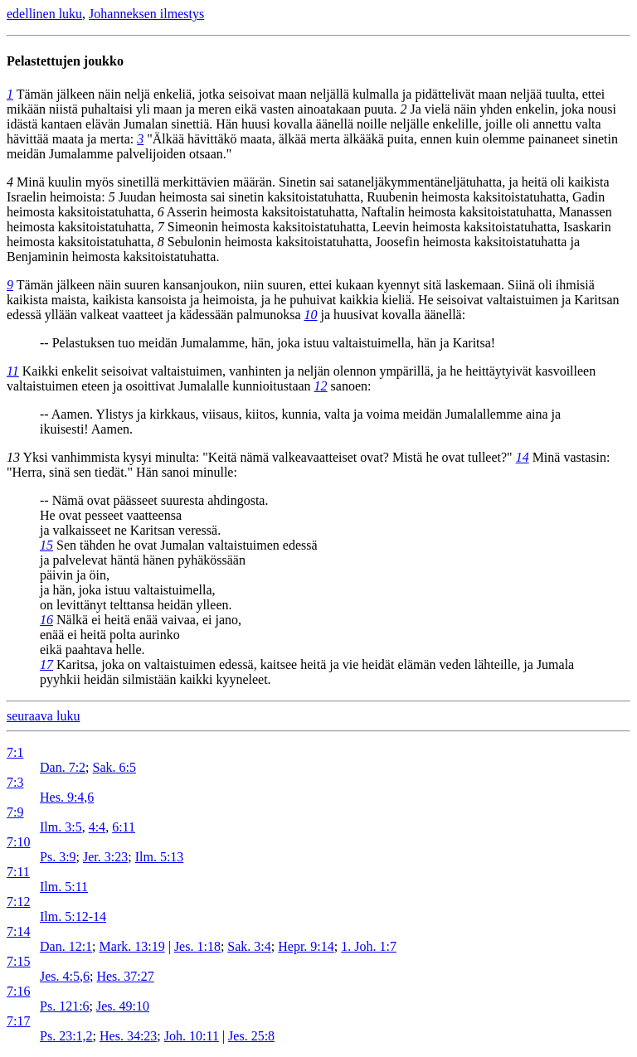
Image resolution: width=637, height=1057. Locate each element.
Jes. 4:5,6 (65, 976)
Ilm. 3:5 (61, 827)
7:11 (18, 872)
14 (522, 457)
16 (46, 620)
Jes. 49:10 (122, 1006)
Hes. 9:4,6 (67, 797)
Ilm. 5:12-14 (73, 916)
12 (321, 386)
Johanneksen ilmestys (146, 14)
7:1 (15, 752)
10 (311, 315)
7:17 (18, 1021)
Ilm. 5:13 (159, 857)
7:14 (18, 931)
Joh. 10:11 (191, 1036)
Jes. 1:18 (197, 946)
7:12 (18, 902)
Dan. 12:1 (66, 946)
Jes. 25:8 (251, 1036)
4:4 (97, 827)
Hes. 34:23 (128, 1036)
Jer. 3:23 (105, 857)
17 (46, 664)
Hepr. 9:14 (306, 946)
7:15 (18, 961)
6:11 (123, 827)
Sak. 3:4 (248, 946)
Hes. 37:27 (124, 976)
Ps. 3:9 (58, 857)
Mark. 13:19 (132, 946)
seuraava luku (43, 716)
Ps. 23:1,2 (66, 1036)
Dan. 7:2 (62, 767)
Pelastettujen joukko (65, 61)
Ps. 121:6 (65, 1006)
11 (13, 371)
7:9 (15, 812)
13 (13, 457)
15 (46, 545)
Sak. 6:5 (114, 767)
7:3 (15, 782)
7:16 (18, 991)
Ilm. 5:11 (64, 887)
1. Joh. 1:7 (368, 946)
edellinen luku (44, 14)
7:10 (18, 842)
